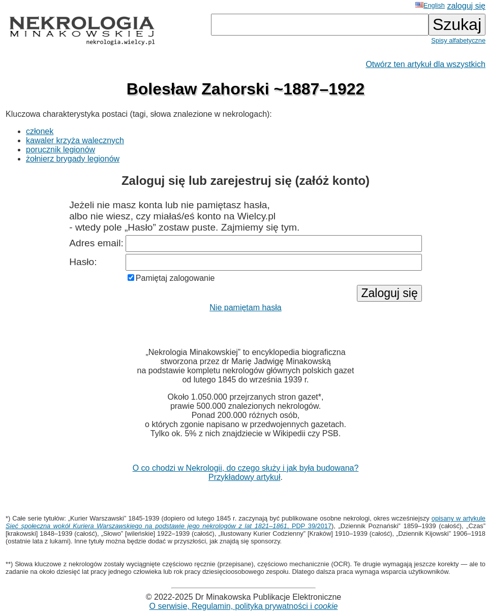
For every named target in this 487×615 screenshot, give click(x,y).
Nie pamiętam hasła (245, 307)
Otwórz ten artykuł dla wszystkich (425, 64)
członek (39, 131)
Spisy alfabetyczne (458, 40)
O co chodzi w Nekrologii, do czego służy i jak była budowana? (246, 468)
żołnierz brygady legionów (72, 158)
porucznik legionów (60, 149)
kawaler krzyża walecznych (75, 140)
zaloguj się (466, 6)
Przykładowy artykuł (244, 477)
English (430, 5)
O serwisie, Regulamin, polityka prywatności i (243, 606)
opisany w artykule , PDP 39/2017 (245, 522)
